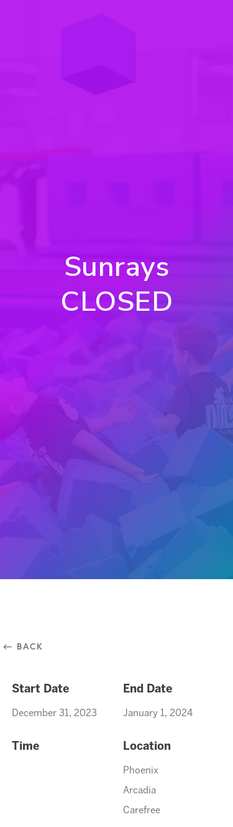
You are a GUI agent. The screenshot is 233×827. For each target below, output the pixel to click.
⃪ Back (27, 646)
